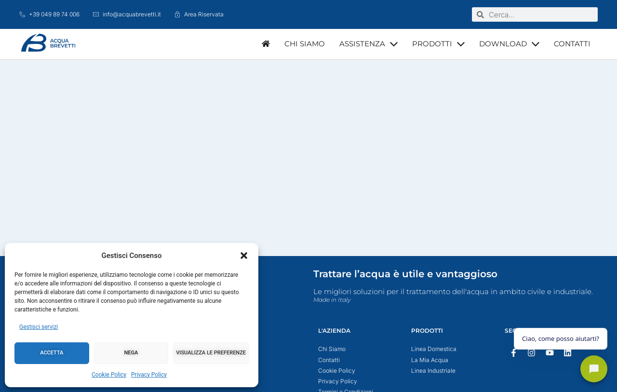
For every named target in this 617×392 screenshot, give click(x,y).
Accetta (51, 353)
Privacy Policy (149, 374)
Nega (131, 353)
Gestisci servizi (38, 327)
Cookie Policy (109, 374)
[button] (244, 255)
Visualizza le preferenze (211, 353)
